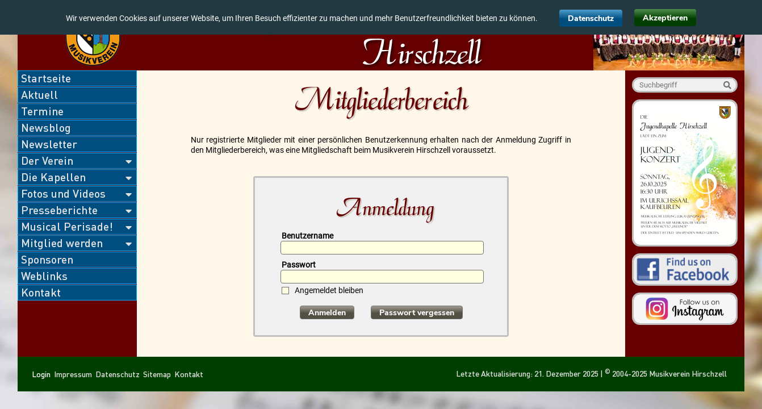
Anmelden (327, 312)
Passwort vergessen (416, 312)
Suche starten (727, 85)
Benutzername (307, 236)
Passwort (299, 265)
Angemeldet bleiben (329, 290)
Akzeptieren (665, 17)
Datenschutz (591, 18)
